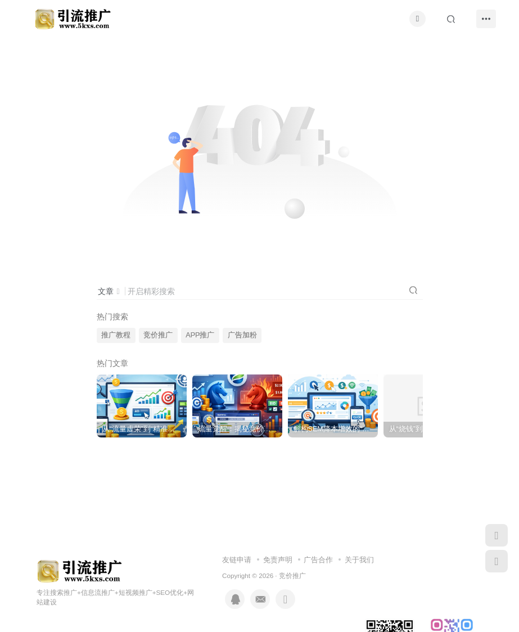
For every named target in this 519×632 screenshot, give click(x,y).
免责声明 (277, 560)
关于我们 (359, 560)
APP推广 (200, 335)
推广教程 (115, 335)
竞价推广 (158, 335)
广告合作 (318, 560)
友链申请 (236, 560)
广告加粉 (242, 335)
